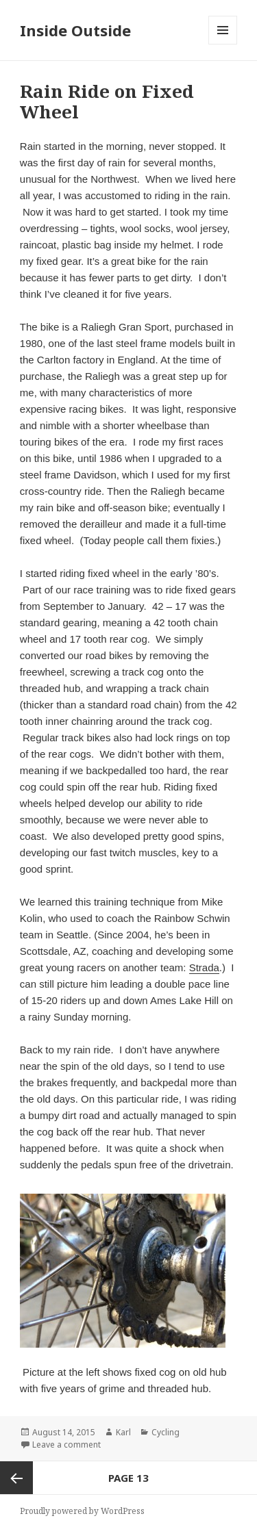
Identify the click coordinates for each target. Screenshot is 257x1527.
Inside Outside (75, 30)
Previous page (16, 1477)
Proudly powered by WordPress (82, 1511)
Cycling (165, 1432)
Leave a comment (66, 1444)
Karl (123, 1432)
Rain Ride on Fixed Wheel (107, 101)
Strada (204, 967)
